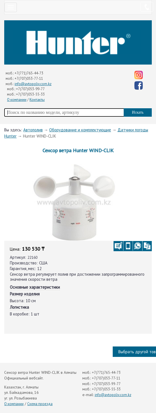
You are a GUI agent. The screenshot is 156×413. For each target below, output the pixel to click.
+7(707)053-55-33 (30, 94)
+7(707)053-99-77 (30, 89)
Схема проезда (40, 403)
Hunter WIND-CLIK (39, 136)
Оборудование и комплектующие (80, 129)
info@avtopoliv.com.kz (33, 83)
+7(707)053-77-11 (29, 78)
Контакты (37, 99)
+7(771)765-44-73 (29, 73)
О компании (16, 99)
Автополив (33, 129)
